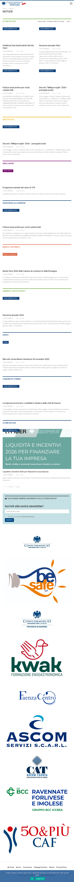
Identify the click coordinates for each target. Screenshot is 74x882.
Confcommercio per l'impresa (11, 29)
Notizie (51, 867)
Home (10, 867)
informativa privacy (27, 517)
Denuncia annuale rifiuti (49, 45)
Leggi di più (40, 879)
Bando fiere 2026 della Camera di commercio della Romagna (30, 271)
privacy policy (61, 867)
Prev (5, 487)
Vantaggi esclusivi (40, 867)
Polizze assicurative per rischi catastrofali (22, 227)
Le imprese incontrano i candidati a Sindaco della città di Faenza (32, 403)
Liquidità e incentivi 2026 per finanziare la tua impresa (25, 472)
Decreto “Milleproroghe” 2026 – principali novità (24, 143)
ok (32, 879)
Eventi (5, 342)
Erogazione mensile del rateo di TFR (19, 187)
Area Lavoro (7, 171)
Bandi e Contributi (9, 254)
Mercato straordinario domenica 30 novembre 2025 (26, 359)
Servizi (18, 867)
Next (11, 487)
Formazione (27, 867)
